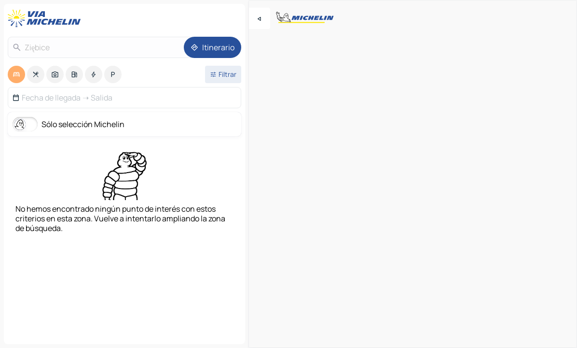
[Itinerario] (212, 47)
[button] (124, 97)
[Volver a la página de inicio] (46, 18)
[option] (16, 74)
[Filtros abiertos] (223, 74)
